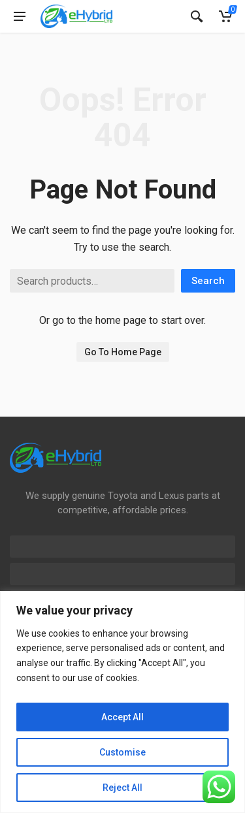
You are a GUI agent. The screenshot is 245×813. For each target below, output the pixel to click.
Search (208, 281)
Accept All (122, 717)
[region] (122, 702)
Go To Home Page (122, 352)
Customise (122, 752)
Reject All (122, 787)
